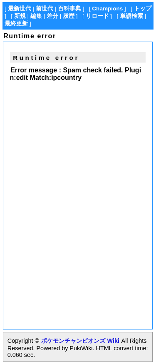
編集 (36, 16)
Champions (107, 8)
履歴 (68, 16)
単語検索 (131, 16)
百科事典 (69, 8)
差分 (52, 16)
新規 (20, 16)
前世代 (44, 8)
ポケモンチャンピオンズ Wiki (80, 340)
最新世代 (19, 8)
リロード (97, 16)
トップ (142, 8)
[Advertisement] (80, 144)
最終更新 (16, 23)
